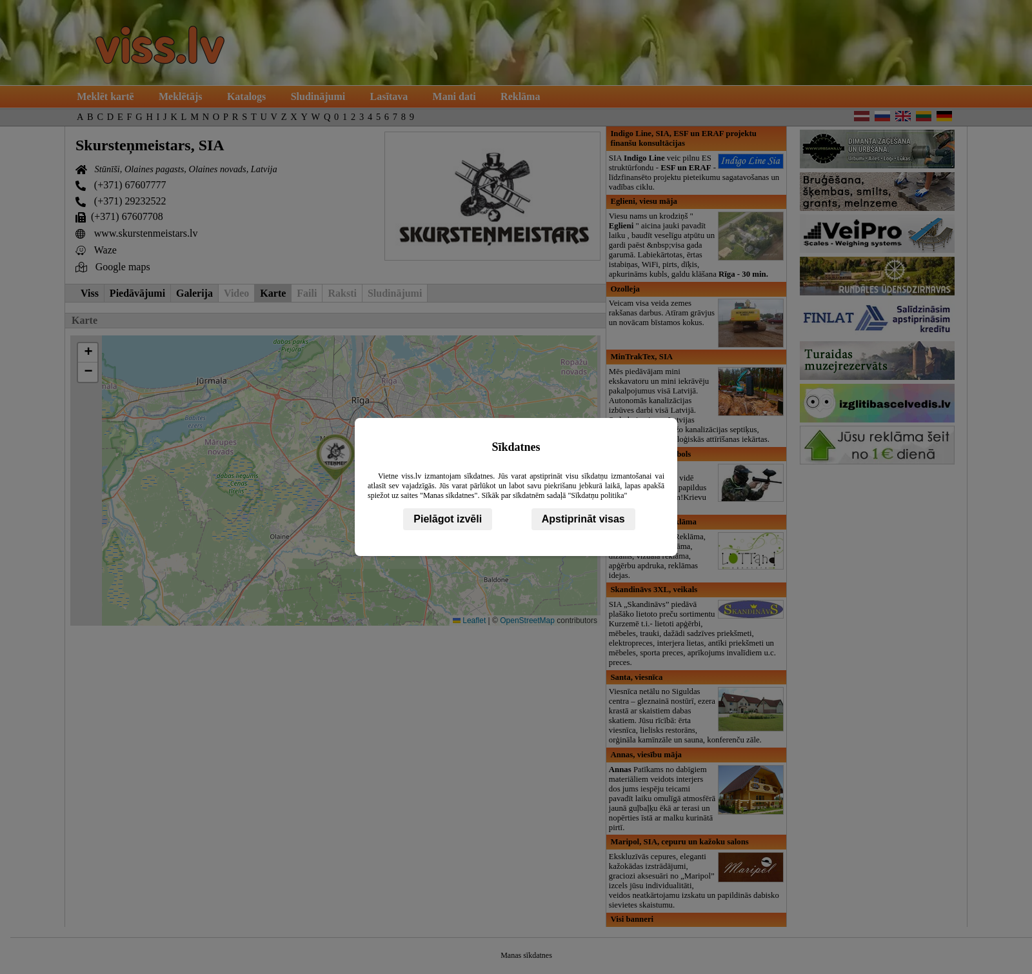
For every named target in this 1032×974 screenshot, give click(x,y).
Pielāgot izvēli (447, 518)
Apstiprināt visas (583, 518)
